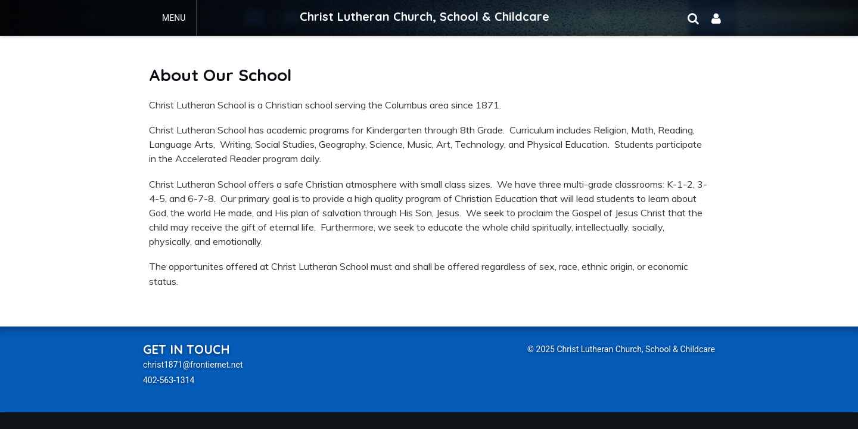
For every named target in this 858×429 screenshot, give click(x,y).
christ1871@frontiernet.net (193, 364)
